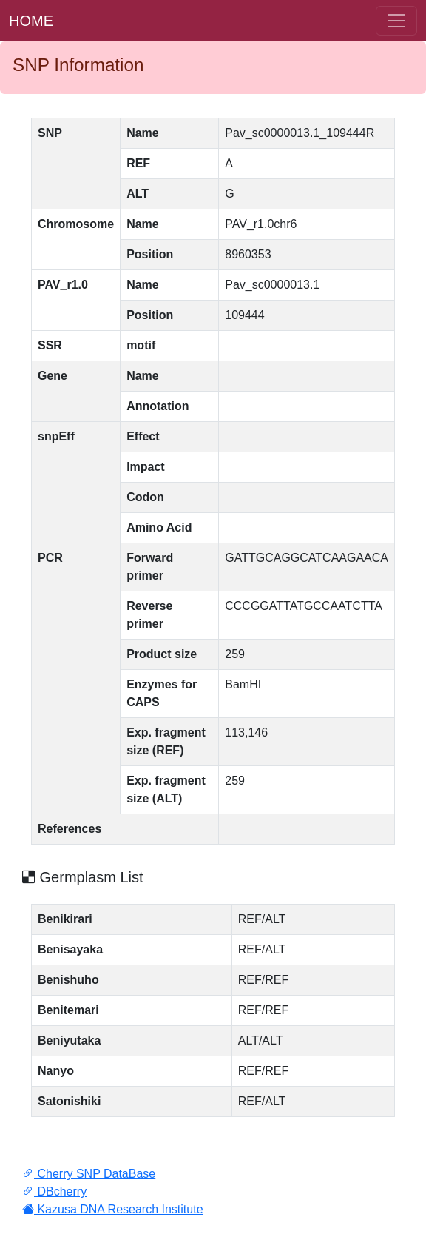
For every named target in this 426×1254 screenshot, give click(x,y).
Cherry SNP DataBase (88, 1173)
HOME (31, 21)
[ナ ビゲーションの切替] (396, 21)
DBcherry (54, 1191)
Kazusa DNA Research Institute (112, 1209)
